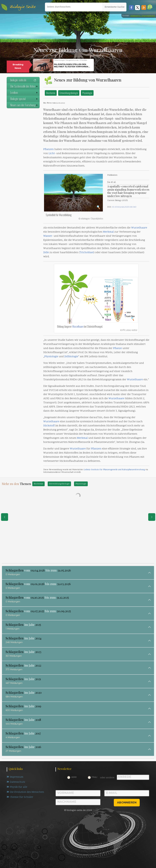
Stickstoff (49, 426)
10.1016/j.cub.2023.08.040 (124, 207)
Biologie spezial (24, 98)
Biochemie (50, 93)
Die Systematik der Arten (24, 86)
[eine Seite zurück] (4, 517)
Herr (74, 777)
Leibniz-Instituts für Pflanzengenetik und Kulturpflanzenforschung (114, 469)
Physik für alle (17, 787)
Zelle (46, 252)
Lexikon (24, 92)
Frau (94, 777)
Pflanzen (48, 149)
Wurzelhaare (139, 228)
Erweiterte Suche (114, 7)
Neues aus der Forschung (24, 105)
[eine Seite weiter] (151, 517)
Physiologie (87, 93)
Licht (52, 153)
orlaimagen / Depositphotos (142, 15)
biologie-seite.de (23, 80)
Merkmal (108, 232)
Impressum (15, 777)
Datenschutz (16, 782)
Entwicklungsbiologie (69, 93)
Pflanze (117, 348)
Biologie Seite (23, 7)
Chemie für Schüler (20, 797)
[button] (149, 6)
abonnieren (126, 802)
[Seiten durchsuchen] (74, 7)
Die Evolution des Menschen (25, 792)
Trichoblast (87, 252)
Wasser (47, 236)
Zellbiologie (71, 356)
